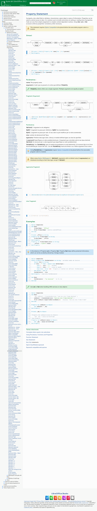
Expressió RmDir (12, 374)
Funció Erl (10, 182)
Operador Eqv (11, 179)
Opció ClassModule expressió (35, 344)
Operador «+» (11, 463)
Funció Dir (10, 167)
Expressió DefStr (12, 160)
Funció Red (11, 363)
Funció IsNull (11, 275)
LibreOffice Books (59, 493)
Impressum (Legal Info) (30, 501)
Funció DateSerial (12, 139)
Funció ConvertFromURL (14, 110)
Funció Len (11, 292)
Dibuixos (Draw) (8, 18)
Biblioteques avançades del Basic (14, 476)
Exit (30, 341)
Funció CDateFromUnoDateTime (14, 72)
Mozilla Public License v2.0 (81, 503)
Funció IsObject (12, 278)
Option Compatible (13, 107)
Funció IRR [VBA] (12, 265)
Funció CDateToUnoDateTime (13, 75)
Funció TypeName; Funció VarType (14, 439)
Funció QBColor (12, 357)
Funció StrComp (12, 408)
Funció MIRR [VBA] (13, 303)
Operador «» (11, 466)
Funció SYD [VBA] (12, 419)
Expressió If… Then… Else (14, 252)
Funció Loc (11, 296)
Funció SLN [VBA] (12, 395)
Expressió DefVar (12, 161)
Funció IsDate (11, 269)
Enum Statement (12, 173)
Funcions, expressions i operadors (13, 42)
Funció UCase (11, 442)
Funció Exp (11, 191)
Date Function (11, 133)
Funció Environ (12, 175)
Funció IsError (11, 272)
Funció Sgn (11, 391)
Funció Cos (11, 112)
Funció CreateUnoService (14, 118)
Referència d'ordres (11, 32)
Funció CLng (11, 102)
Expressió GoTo (12, 243)
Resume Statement (13, 368)
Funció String (11, 414)
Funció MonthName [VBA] (14, 309)
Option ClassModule (13, 333)
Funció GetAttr (12, 225)
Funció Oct (11, 323)
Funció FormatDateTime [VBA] (14, 209)
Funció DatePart (12, 138)
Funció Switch (11, 417)
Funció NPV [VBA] (12, 320)
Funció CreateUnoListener (14, 117)
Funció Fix (10, 203)
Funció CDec (11, 92)
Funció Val (10, 444)
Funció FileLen (11, 198)
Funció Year (11, 459)
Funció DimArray (12, 164)
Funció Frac (11, 218)
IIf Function (11, 250)
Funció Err (10, 183)
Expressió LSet (12, 287)
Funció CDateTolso (13, 87)
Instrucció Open (12, 330)
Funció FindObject (12, 200)
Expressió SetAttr (12, 388)
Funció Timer (11, 431)
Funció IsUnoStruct (13, 280)
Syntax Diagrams (11, 40)
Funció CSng (11, 126)
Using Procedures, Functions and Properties (39, 333)
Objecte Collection (12, 105)
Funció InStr (11, 255)
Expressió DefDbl (12, 151)
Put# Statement (12, 354)
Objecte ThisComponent (14, 422)
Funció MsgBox (12, 311)
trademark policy (28, 507)
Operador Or (11, 343)
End (27, 341)
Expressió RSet (12, 379)
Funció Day (11, 142)
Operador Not (11, 315)
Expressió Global (12, 238)
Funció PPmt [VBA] (13, 348)
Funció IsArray (11, 268)
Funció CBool (11, 67)
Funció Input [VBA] (13, 257)
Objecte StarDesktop (13, 404)
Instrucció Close (12, 104)
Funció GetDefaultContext (14, 226)
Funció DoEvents (12, 170)
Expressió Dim (11, 166)
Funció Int (10, 262)
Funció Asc (11, 53)
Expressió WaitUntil (13, 447)
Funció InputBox (12, 259)
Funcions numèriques (13, 321)
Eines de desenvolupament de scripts (12, 483)
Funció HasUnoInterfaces (14, 246)
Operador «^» (11, 468)
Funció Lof (11, 297)
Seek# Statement (12, 385)
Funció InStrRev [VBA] (13, 256)
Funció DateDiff (12, 136)
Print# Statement (12, 349)
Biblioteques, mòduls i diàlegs (14, 38)
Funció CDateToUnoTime (14, 80)
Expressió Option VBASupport (12, 338)
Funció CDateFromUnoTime (13, 77)
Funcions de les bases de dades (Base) (10, 20)
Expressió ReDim (12, 361)
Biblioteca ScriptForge (13, 478)
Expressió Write (12, 456)
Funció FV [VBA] (12, 223)
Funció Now (11, 317)
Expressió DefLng (12, 155)
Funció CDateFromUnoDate (13, 82)
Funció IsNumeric (12, 277)
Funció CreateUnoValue (14, 124)
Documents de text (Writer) (10, 12)
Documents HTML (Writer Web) (11, 13)
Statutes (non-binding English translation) (56, 501)
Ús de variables (12, 472)
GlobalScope (11, 58)
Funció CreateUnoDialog (14, 115)
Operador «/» (11, 465)
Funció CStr (11, 127)
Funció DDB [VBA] (13, 144)
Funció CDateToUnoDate (14, 84)
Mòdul (8, 5)
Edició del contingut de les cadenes (14, 470)
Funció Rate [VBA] (12, 358)
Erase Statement (12, 181)
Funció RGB (11, 370)
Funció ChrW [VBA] (13, 99)
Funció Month (11, 308)
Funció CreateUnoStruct (14, 123)
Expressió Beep (12, 59)
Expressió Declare (12, 145)
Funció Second (12, 382)
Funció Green (11, 244)
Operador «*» (11, 462)
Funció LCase (11, 286)
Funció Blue (11, 61)
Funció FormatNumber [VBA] (13, 212)
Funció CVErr (11, 132)
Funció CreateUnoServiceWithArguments (15, 120)
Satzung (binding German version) (77, 501)
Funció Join (11, 281)
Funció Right (11, 373)
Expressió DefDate (13, 149)
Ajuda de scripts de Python (11, 481)
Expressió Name (12, 312)
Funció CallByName (13, 64)
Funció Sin (10, 394)
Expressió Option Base (13, 331)
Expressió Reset (12, 367)
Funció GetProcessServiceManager (15, 230)
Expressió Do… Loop (13, 169)
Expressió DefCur (12, 148)
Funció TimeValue (12, 428)
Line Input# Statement (13, 294)
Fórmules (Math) (8, 23)
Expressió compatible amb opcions (36, 346)
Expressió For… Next (13, 204)
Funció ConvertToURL (13, 111)
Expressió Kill (11, 283)
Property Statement (13, 351)
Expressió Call (11, 62)
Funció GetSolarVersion (14, 234)
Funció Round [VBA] (13, 377)
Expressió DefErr (12, 152)
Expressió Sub (11, 416)
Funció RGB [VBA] (12, 371)
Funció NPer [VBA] (13, 318)
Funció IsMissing (12, 274)
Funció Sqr (11, 401)
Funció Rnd (11, 376)
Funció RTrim (11, 380)
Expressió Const (12, 108)
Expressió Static (12, 405)
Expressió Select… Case (14, 65)
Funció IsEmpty (12, 271)
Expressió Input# (12, 260)
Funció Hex (11, 247)
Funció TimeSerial (12, 426)
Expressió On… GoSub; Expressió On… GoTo (14, 328)
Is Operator (11, 266)
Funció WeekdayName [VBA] (13, 450)
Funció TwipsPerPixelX (14, 434)
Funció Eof (11, 176)
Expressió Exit (11, 189)
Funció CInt (11, 101)
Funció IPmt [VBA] (13, 263)
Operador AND (12, 50)
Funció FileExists (12, 197)
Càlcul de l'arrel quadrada (14, 403)
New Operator (11, 314)
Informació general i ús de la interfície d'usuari (13, 30)
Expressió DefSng (12, 158)
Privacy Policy (40, 501)
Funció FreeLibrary (13, 220)
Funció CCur (11, 70)
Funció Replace (12, 366)
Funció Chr (11, 98)
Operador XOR (12, 457)
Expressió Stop (12, 407)
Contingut (4, 10)
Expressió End (11, 172)
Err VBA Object (12, 185)
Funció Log (11, 299)
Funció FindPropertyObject (15, 201)
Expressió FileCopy (13, 194)
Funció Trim (11, 432)
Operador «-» (11, 460)
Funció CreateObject (13, 114)
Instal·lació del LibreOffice (10, 486)
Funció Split (11, 400)
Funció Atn (11, 56)
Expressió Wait (12, 445)
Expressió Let (11, 293)
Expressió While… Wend (14, 453)
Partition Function (12, 345)
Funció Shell (11, 392)
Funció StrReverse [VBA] (14, 413)
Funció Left (11, 290)
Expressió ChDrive (12, 95)
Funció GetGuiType (13, 228)
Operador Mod (12, 306)
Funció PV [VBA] (12, 355)
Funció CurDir (11, 129)
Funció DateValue (12, 141)
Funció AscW (11, 55)
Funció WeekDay (12, 448)
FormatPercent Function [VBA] (14, 215)
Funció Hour (11, 249)
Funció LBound (12, 284)
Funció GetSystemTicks (14, 235)
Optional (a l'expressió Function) (13, 341)
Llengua (22, 5)
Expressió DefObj (12, 157)
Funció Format (11, 207)
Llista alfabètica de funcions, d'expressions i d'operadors (13, 46)
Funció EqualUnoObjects (14, 178)
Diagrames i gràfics (8, 24)
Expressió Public (12, 352)
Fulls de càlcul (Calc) (9, 15)
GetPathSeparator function (15, 232)
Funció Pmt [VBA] (12, 346)
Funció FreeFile (12, 219)
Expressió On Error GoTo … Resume (15, 325)
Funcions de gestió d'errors (15, 188)
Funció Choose (12, 96)
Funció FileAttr (12, 192)
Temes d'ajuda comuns (9, 488)
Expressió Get (11, 237)
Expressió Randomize (13, 360)
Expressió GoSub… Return (14, 241)
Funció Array (11, 52)
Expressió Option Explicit (14, 336)
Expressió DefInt (12, 154)
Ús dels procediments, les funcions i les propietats (13, 36)
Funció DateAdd (12, 135)
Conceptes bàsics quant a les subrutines (38, 331)
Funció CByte (11, 68)
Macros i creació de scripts (10, 26)
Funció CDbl (11, 90)
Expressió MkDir (12, 305)
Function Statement (32, 336)
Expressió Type (12, 437)
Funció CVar (11, 130)
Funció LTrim (11, 289)
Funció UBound (12, 441)
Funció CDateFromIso (13, 86)
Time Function (11, 429)
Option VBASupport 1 (44, 158)
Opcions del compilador (12, 34)
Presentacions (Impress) (9, 17)
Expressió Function (13, 222)
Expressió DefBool (12, 147)
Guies (8, 480)
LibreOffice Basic (9, 28)
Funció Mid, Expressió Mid (14, 300)
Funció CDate (11, 89)
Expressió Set (11, 389)
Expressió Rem (12, 364)
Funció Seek (11, 383)
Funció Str (10, 411)
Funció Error (11, 186)
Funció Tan (11, 420)
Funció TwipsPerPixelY (13, 435)
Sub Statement (30, 338)
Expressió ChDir (12, 93)
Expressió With (12, 454)
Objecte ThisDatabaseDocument (14, 424)
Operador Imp (11, 253)
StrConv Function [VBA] (14, 410)
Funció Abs (11, 49)
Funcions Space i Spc (13, 397)
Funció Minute (11, 302)
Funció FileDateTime (13, 195)
